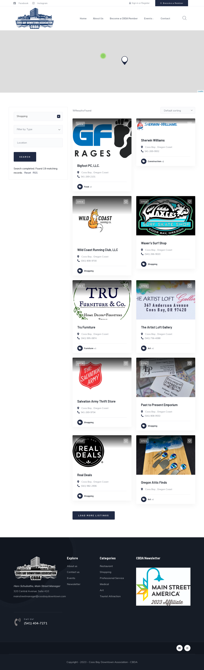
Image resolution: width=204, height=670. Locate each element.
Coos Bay (86, 172)
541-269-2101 (88, 176)
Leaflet (200, 91)
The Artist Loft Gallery (156, 327)
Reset (27, 172)
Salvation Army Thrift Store (96, 401)
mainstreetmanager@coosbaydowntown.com (40, 596)
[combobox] (38, 116)
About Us (98, 18)
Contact (165, 18)
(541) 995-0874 (89, 338)
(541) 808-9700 (89, 260)
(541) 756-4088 (152, 338)
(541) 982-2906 (89, 485)
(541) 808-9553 (152, 415)
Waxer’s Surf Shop (154, 243)
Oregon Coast (100, 172)
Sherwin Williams (153, 140)
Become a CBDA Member (124, 18)
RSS (35, 172)
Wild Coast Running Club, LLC (97, 250)
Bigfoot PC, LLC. (88, 166)
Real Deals (84, 475)
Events (149, 18)
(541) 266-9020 (152, 254)
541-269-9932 (152, 151)
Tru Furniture (86, 327)
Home (83, 18)
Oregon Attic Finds (154, 482)
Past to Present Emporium (159, 405)
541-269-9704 (88, 412)
